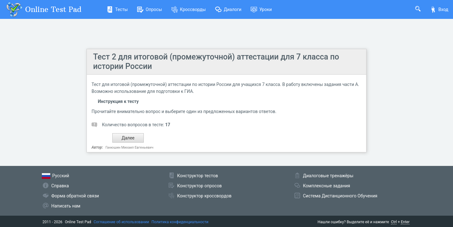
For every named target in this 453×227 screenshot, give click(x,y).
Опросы (149, 9)
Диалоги (228, 9)
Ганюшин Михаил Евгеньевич (129, 147)
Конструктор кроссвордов (204, 195)
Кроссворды (188, 9)
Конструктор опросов (199, 185)
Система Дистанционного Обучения (340, 195)
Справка (60, 185)
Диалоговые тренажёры (328, 175)
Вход (439, 9)
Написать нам (65, 205)
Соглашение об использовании (121, 222)
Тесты (117, 9)
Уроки (261, 9)
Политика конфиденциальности (180, 222)
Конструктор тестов (197, 175)
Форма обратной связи (75, 195)
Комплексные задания (326, 185)
